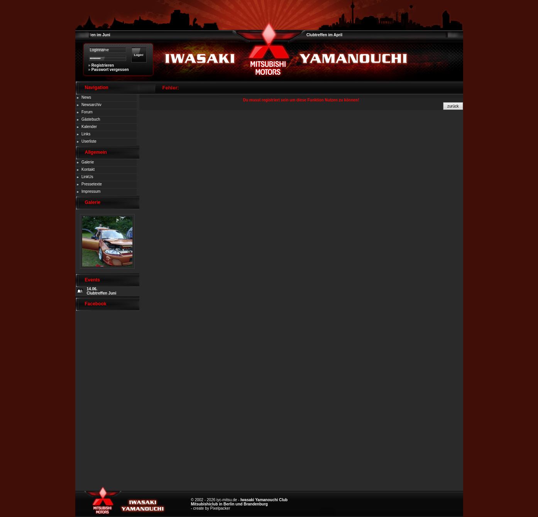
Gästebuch (90, 119)
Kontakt (88, 169)
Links (85, 134)
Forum (87, 112)
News (86, 97)
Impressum (90, 191)
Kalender (89, 127)
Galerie (87, 162)
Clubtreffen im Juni (92, 35)
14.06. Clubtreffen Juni (102, 291)
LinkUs (87, 177)
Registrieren (102, 65)
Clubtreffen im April (324, 35)
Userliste (88, 141)
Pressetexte (91, 184)
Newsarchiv (91, 105)
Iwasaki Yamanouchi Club (264, 500)
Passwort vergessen (110, 69)
